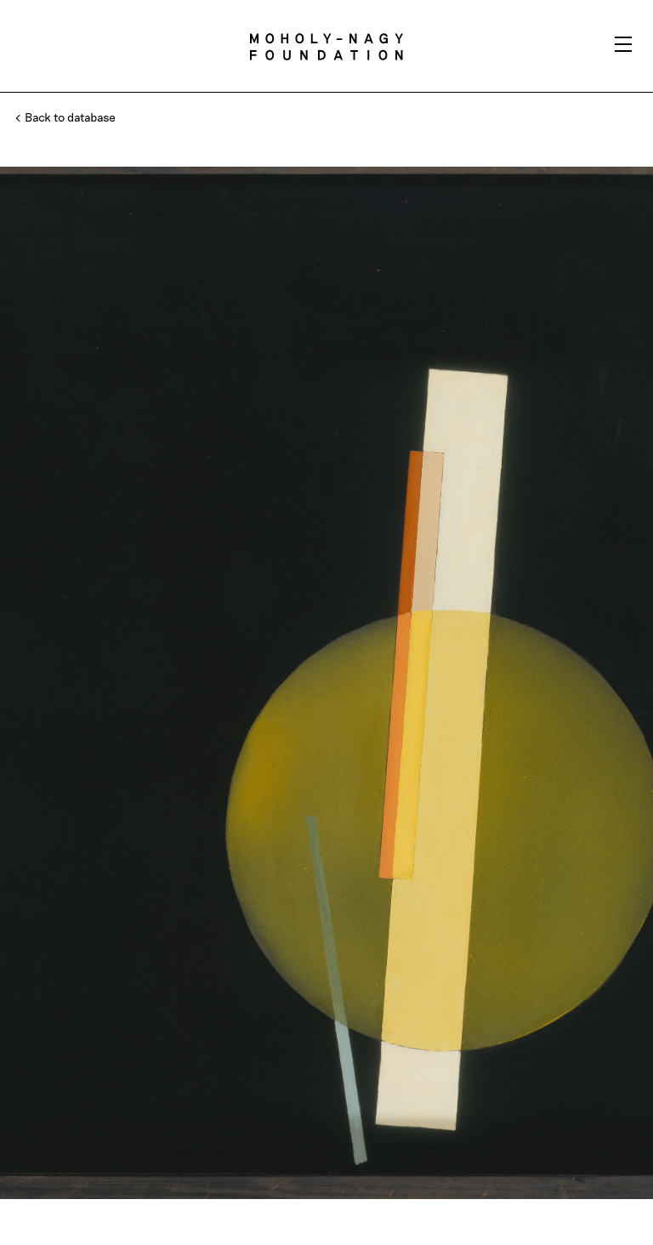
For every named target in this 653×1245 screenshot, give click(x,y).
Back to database (66, 117)
